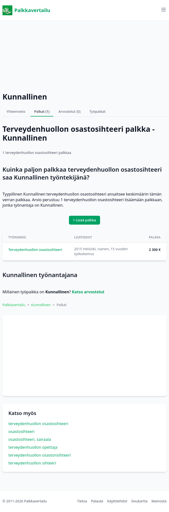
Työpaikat (97, 111)
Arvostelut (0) (69, 111)
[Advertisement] (84, 55)
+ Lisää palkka (84, 220)
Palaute (97, 501)
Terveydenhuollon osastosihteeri (35, 249)
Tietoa (82, 501)
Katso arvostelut (88, 292)
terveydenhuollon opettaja (33, 447)
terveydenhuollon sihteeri (32, 463)
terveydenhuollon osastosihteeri (38, 423)
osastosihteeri (21, 431)
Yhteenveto (15, 111)
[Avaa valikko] (164, 10)
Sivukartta (139, 501)
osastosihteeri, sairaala (29, 439)
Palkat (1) (42, 111)
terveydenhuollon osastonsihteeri (39, 455)
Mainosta (159, 501)
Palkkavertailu (26, 10)
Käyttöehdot (117, 501)
